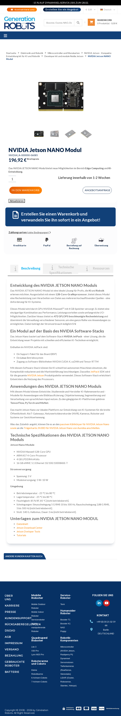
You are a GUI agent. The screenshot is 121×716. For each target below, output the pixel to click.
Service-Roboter (65, 596)
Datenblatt (22, 524)
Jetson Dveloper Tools (28, 531)
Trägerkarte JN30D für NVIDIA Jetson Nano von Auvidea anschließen (61, 427)
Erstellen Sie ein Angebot (62, 9)
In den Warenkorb (26, 190)
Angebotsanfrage (97, 190)
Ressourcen (101, 268)
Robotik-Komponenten (69, 639)
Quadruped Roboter (39, 639)
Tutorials (21, 535)
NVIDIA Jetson (35, 375)
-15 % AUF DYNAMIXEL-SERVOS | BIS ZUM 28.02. (61, 2)
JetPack (94, 371)
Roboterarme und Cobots (39, 662)
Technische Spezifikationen (61, 269)
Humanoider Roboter (68, 612)
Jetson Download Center (30, 527)
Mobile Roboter (37, 596)
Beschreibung (30, 268)
